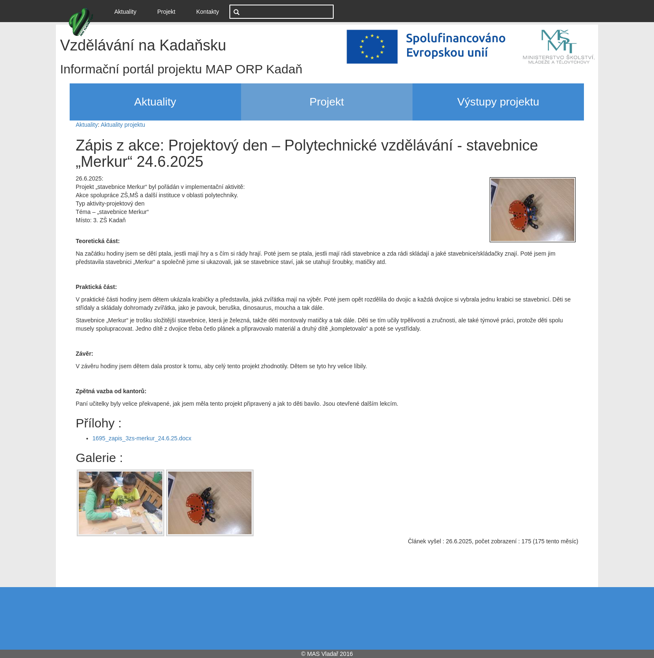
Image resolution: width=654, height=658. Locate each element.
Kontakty (207, 11)
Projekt (166, 11)
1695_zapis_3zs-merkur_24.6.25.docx (142, 438)
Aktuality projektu (123, 124)
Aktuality (128, 11)
